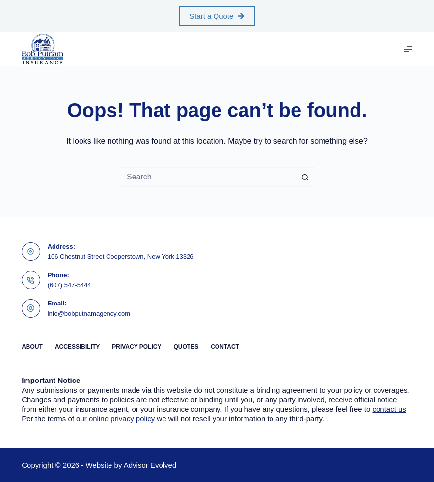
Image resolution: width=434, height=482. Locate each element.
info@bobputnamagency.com (89, 313)
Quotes (185, 346)
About (32, 346)
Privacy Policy (136, 346)
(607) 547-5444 (69, 285)
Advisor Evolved (150, 465)
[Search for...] (207, 177)
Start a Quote (217, 16)
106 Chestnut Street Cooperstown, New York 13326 (121, 256)
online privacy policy (122, 418)
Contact (225, 346)
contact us (389, 409)
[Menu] (408, 49)
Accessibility (77, 346)
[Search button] (305, 177)
